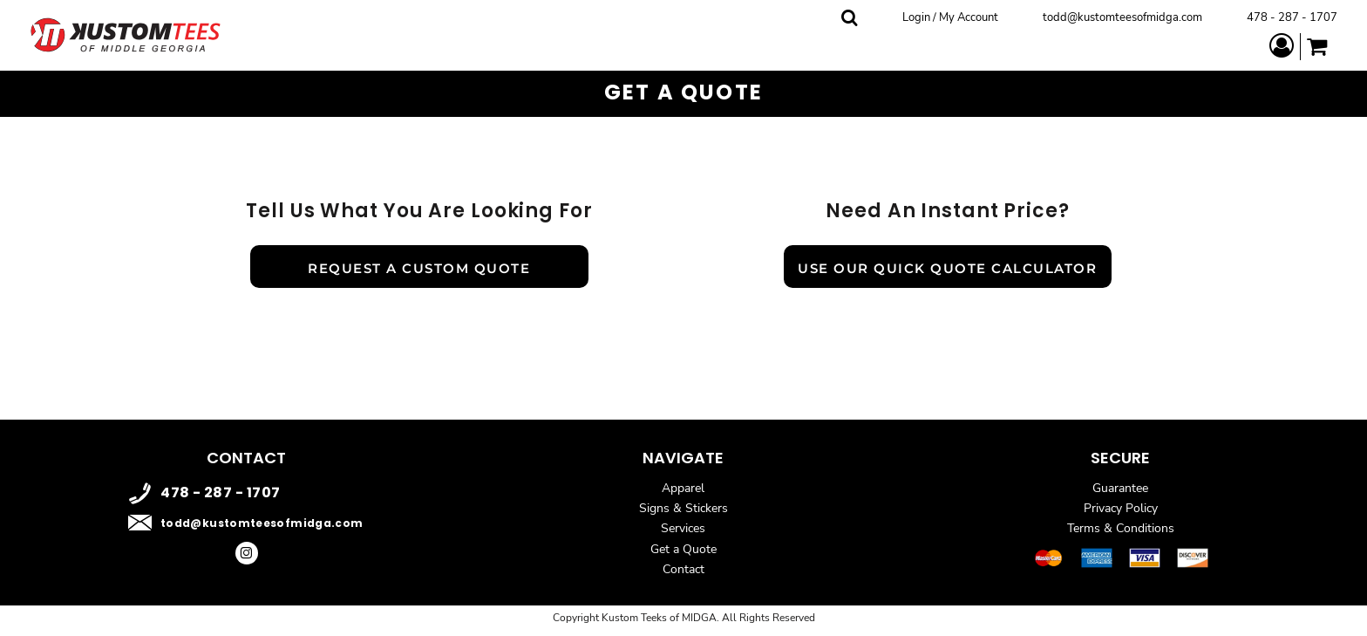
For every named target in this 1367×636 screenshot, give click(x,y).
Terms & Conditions (1120, 528)
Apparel (683, 488)
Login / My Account (950, 17)
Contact (683, 569)
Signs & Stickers (683, 508)
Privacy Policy (1121, 508)
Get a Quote (683, 549)
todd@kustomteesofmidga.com (1122, 17)
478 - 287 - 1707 (1292, 17)
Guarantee (1120, 488)
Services (683, 528)
